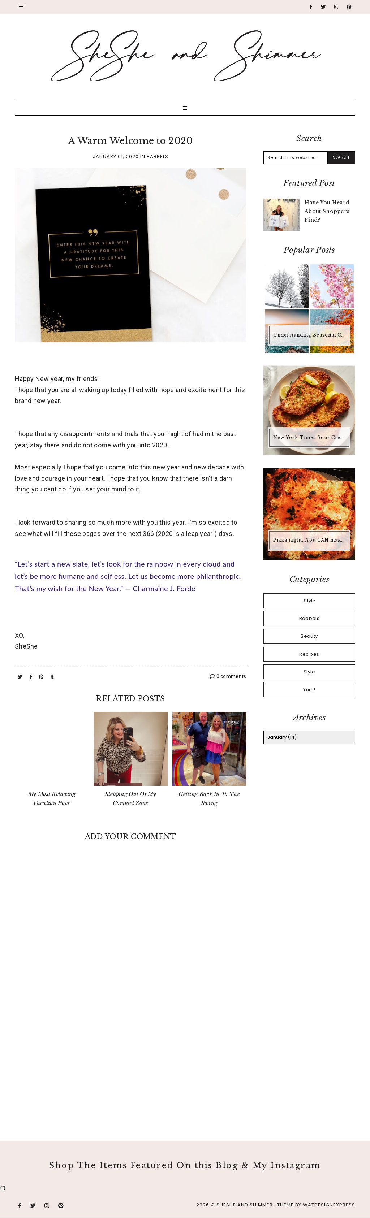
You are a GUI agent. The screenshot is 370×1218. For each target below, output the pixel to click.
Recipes (309, 654)
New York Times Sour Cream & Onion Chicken (310, 437)
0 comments (228, 676)
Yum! (309, 689)
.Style (309, 600)
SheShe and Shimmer (244, 1204)
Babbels (157, 156)
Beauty (309, 636)
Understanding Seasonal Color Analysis (310, 335)
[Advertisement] (130, 1061)
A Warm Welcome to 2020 (130, 141)
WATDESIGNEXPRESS (329, 1204)
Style (309, 671)
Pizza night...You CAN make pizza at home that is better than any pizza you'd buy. (310, 540)
